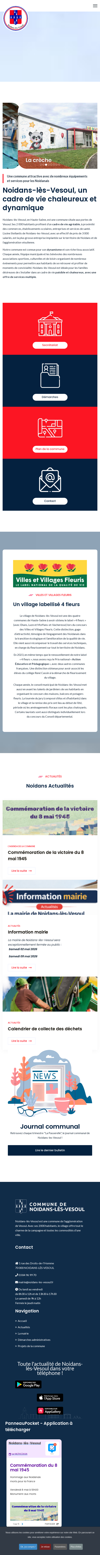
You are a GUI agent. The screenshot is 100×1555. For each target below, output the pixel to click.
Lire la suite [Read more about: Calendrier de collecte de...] (19, 1041)
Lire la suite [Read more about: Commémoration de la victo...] (19, 871)
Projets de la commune (31, 1346)
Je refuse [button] (45, 1547)
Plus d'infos (76, 1547)
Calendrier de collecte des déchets (45, 1029)
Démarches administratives (34, 1339)
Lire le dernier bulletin (50, 1150)
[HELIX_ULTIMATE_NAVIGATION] (95, 6)
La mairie (23, 1333)
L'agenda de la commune (21, 846)
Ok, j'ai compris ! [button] (28, 1547)
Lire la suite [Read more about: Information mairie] (19, 967)
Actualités (14, 925)
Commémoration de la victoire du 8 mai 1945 (46, 856)
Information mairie (28, 932)
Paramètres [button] (60, 1547)
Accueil (22, 1320)
